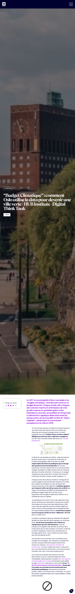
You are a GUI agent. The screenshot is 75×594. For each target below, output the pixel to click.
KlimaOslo (40, 563)
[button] (71, 4)
